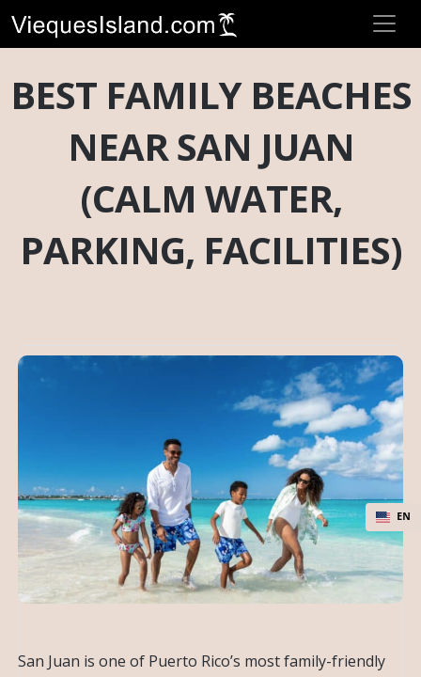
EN (393, 516)
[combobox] (393, 517)
